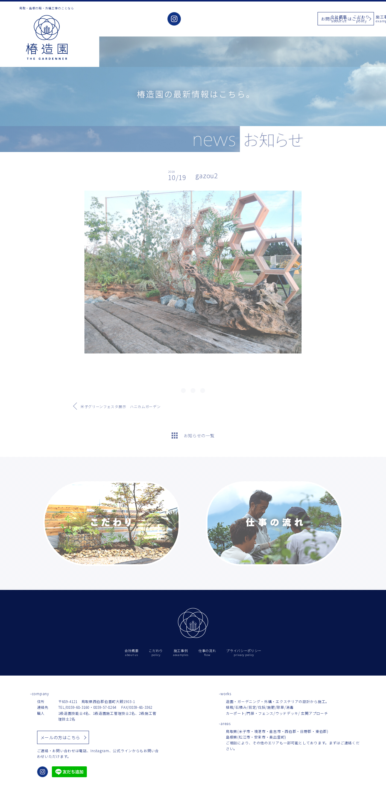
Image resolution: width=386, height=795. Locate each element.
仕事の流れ (291, 19)
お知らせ (266, 19)
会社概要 (199, 19)
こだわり (221, 19)
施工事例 (244, 19)
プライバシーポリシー (243, 653)
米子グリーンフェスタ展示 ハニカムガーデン (121, 406)
